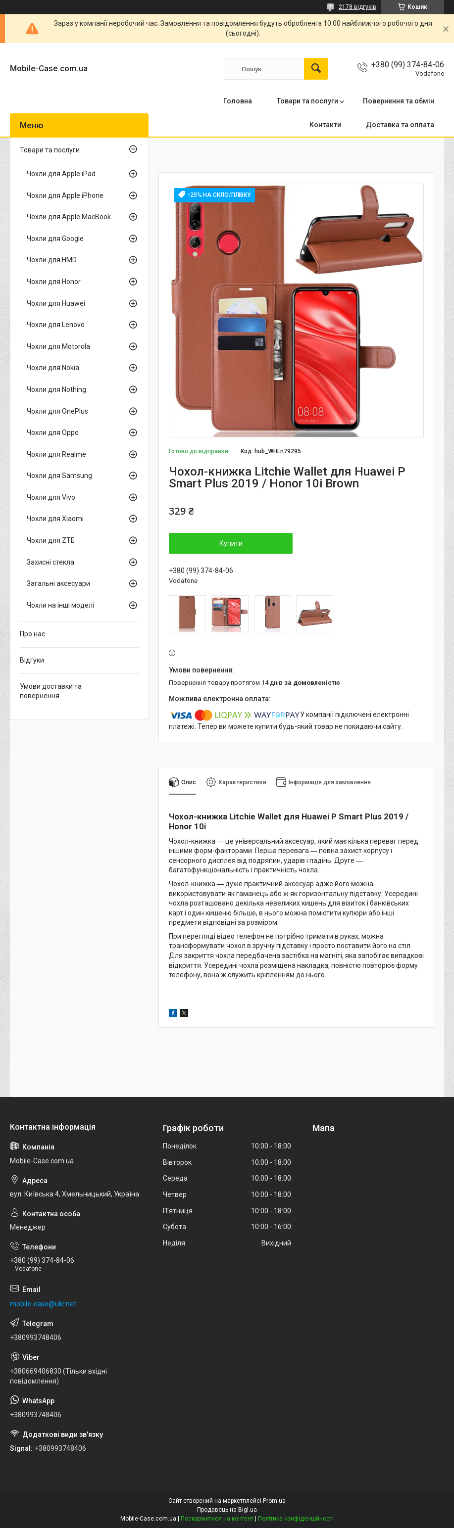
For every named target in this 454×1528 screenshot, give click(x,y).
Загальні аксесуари (58, 583)
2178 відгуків (357, 6)
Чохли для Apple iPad (61, 174)
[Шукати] (316, 69)
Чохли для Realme (56, 454)
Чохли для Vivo (51, 497)
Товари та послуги (307, 101)
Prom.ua (274, 1500)
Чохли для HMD (52, 260)
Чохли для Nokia (53, 368)
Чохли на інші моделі (60, 605)
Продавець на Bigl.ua (227, 1509)
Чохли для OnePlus (57, 411)
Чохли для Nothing (56, 389)
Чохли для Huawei (56, 303)
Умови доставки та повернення (51, 691)
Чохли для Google (55, 238)
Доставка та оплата (400, 125)
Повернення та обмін (398, 101)
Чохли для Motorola (58, 346)
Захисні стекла (50, 562)
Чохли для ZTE (51, 540)
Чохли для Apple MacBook (69, 217)
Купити (231, 543)
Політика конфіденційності (296, 1518)
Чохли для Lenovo (56, 325)
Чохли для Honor (54, 282)
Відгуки (32, 660)
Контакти (325, 125)
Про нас (32, 634)
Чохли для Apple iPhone (65, 195)
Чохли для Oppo (53, 432)
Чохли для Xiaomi (55, 519)
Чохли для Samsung (59, 475)
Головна (237, 101)
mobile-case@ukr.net (43, 1304)
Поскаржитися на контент (217, 1518)
